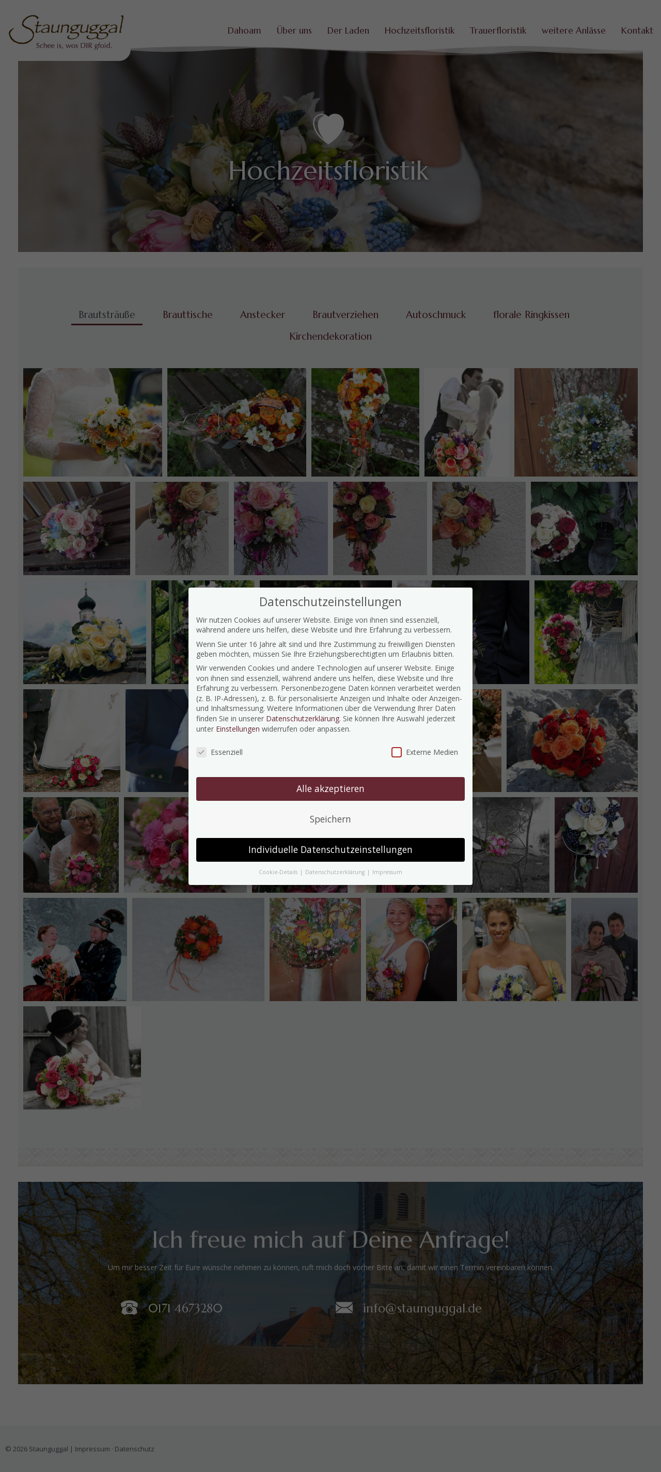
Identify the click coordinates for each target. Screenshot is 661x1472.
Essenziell (219, 752)
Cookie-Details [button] (279, 872)
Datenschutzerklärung (302, 718)
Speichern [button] (330, 819)
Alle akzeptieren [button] (330, 788)
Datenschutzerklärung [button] (335, 872)
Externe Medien (424, 752)
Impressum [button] (387, 872)
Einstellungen (238, 729)
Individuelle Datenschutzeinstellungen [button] (330, 849)
